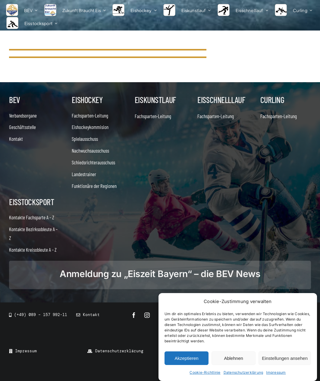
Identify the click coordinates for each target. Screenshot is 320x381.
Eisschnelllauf (221, 100)
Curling (272, 100)
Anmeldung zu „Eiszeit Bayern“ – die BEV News (160, 273)
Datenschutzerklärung (243, 372)
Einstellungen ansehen (285, 358)
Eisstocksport (31, 202)
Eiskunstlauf (155, 100)
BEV (14, 100)
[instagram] (147, 315)
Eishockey (87, 100)
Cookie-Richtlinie (205, 372)
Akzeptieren (186, 358)
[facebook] (134, 315)
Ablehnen (233, 358)
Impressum (276, 372)
